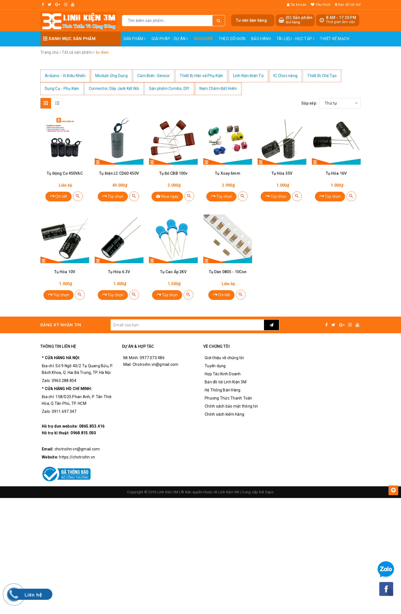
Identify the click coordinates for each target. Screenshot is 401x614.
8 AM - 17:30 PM (341, 17)
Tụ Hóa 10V (64, 272)
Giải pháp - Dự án (169, 38)
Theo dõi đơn (232, 38)
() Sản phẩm (299, 20)
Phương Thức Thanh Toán (228, 398)
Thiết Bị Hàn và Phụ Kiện (201, 75)
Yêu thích (321, 5)
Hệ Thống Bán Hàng (222, 390)
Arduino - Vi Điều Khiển (65, 75)
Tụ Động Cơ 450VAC (64, 173)
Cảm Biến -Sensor (153, 75)
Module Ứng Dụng (111, 75)
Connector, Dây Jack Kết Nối (114, 88)
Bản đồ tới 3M (348, 5)
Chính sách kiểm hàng (224, 414)
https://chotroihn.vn (77, 457)
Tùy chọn (112, 196)
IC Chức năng (285, 75)
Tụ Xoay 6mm (227, 173)
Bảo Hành (261, 38)
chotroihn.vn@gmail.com (77, 449)
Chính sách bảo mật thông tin (231, 406)
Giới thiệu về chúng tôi (224, 358)
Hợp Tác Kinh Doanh (223, 374)
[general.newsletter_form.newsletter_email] (187, 325)
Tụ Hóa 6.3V (119, 272)
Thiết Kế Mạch (334, 38)
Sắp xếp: (309, 103)
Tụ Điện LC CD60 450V (119, 173)
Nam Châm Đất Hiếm (218, 88)
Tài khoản (296, 5)
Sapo (269, 492)
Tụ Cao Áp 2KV (173, 272)
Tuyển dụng (215, 366)
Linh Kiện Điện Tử (248, 75)
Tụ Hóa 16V (336, 173)
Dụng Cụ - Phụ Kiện (62, 88)
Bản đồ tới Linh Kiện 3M (225, 382)
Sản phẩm (134, 38)
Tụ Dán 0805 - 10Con (228, 272)
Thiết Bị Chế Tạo (322, 75)
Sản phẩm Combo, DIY (169, 88)
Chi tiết (58, 196)
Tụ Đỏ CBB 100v (173, 173)
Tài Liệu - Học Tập (295, 38)
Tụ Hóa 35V (282, 173)
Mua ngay (167, 196)
